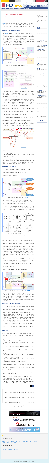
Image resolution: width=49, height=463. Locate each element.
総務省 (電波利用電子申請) (14, 441)
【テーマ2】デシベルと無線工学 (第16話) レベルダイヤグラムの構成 (13, 397)
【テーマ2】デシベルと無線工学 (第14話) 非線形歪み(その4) (12, 402)
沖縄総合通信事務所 (15, 449)
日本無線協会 (15, 442)
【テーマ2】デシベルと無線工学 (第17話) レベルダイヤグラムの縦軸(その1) (14, 394)
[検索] (27, 1)
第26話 (12, 159)
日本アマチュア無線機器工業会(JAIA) (23, 441)
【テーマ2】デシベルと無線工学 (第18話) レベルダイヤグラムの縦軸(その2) (14, 392)
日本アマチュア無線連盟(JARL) (34, 441)
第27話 (3, 23)
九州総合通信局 (10, 449)
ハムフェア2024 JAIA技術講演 (41, 116)
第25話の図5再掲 (29, 147)
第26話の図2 (6, 33)
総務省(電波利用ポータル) (5, 441)
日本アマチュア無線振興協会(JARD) (7, 442)
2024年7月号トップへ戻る (18, 406)
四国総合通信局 (4, 449)
